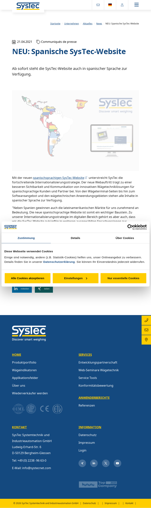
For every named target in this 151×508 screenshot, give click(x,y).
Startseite (55, 23)
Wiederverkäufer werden (30, 393)
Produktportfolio (24, 362)
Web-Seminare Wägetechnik (99, 370)
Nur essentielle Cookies (123, 278)
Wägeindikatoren (24, 370)
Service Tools (88, 378)
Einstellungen (75, 278)
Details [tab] (75, 238)
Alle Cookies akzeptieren (27, 278)
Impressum (87, 443)
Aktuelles (87, 23)
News (99, 23)
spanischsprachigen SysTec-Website (58, 178)
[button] (22, 289)
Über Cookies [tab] (125, 238)
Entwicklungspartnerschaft (98, 362)
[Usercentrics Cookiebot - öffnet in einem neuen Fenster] (130, 227)
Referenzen (87, 405)
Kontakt (129, 503)
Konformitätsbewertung (96, 385)
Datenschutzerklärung (59, 261)
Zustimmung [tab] (26, 238)
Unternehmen (71, 23)
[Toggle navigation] (140, 5)
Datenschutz (88, 435)
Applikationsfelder (25, 378)
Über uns (18, 385)
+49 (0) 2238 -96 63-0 (32, 460)
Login (82, 450)
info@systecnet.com (36, 468)
